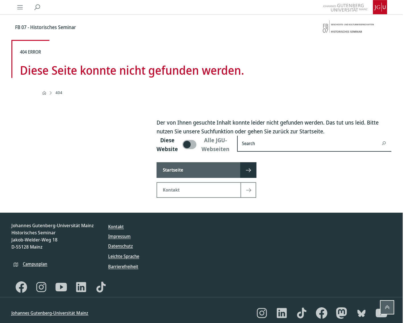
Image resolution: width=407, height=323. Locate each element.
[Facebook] (21, 287)
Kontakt (116, 227)
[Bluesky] (361, 313)
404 (59, 92)
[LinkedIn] (81, 287)
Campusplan (35, 264)
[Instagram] (41, 287)
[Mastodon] (341, 313)
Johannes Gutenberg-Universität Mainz (49, 313)
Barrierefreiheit (123, 266)
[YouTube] (61, 287)
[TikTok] (101, 287)
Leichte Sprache (123, 256)
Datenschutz (120, 246)
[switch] (193, 144)
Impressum (119, 236)
